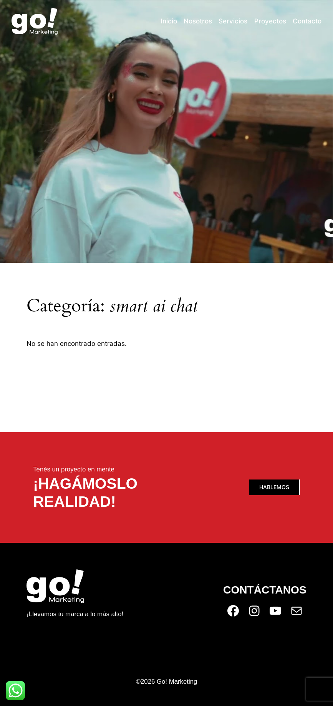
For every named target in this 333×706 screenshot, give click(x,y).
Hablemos (274, 487)
